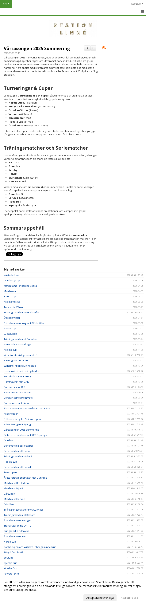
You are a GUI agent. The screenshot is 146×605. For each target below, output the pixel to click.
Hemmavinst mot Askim (17, 392)
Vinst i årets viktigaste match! (20, 355)
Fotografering (11, 573)
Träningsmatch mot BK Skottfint (22, 312)
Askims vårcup (12, 301)
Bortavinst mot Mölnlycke (18, 397)
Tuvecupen (10, 472)
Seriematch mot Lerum (17, 451)
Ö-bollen (9, 504)
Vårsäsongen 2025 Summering (37, 48)
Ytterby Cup (10, 568)
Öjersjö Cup (10, 563)
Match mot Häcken (14, 499)
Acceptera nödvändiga (100, 597)
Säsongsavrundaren (16, 360)
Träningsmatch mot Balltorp (19, 515)
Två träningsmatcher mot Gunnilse (24, 509)
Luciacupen (10, 333)
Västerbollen (11, 275)
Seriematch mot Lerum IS (18, 467)
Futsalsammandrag (15, 536)
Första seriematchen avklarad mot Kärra (27, 408)
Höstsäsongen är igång (17, 424)
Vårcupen (9, 493)
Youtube (8, 557)
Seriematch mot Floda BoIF (19, 445)
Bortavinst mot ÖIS (14, 387)
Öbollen (8, 440)
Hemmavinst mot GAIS (16, 381)
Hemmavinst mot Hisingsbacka (21, 371)
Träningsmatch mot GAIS (18, 456)
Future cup (10, 296)
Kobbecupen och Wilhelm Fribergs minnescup (30, 547)
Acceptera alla (129, 597)
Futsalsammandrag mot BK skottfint (24, 323)
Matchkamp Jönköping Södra (20, 285)
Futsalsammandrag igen (18, 520)
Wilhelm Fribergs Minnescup (20, 365)
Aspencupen (11, 413)
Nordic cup (10, 328)
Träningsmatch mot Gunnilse (20, 339)
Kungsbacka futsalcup (16, 531)
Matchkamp (10, 291)
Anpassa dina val (14, 597)
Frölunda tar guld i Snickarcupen (22, 419)
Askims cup (10, 349)
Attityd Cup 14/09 (13, 552)
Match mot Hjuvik (13, 488)
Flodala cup (10, 461)
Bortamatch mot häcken (17, 403)
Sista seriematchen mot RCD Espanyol (26, 435)
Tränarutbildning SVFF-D (17, 525)
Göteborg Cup (12, 280)
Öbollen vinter (12, 317)
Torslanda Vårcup (14, 307)
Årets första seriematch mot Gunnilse (25, 477)
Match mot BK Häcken (16, 483)
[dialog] (73, 590)
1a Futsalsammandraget (18, 344)
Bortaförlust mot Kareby (18, 376)
